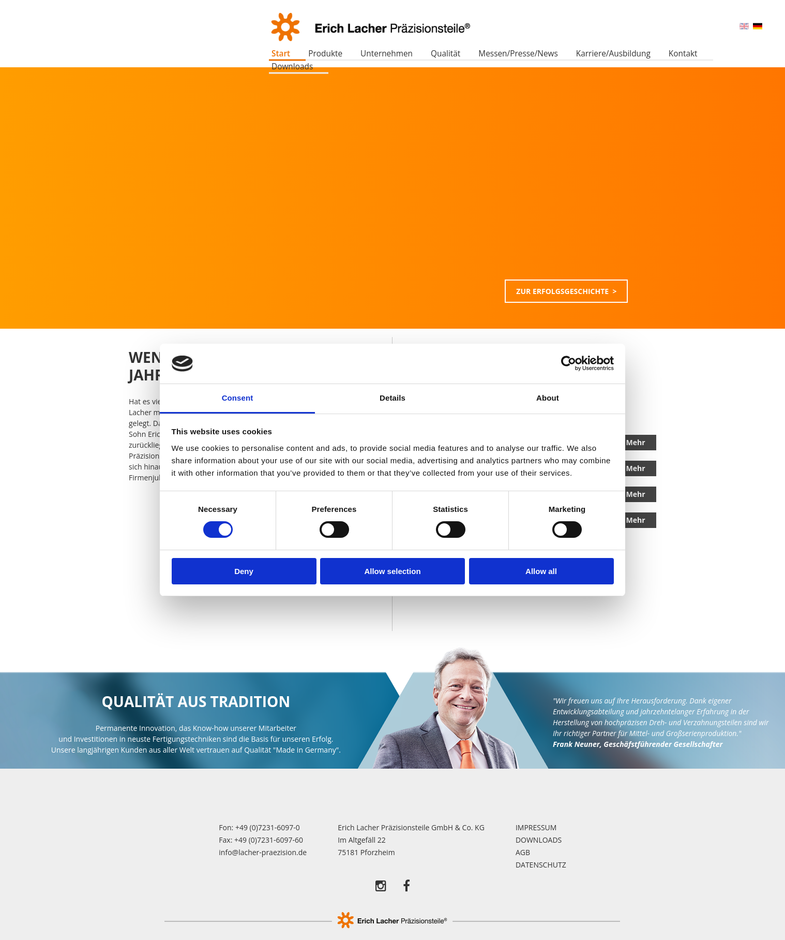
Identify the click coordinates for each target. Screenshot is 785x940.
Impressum (536, 827)
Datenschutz (541, 865)
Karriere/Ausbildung (613, 53)
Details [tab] (392, 397)
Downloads (292, 66)
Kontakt (683, 53)
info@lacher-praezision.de (263, 852)
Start (280, 53)
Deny (243, 571)
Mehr (635, 442)
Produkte (325, 53)
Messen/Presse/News (518, 53)
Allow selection (392, 571)
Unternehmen (386, 53)
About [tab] (547, 397)
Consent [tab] (237, 397)
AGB (523, 852)
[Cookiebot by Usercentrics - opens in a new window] (568, 363)
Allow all (541, 571)
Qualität (445, 53)
